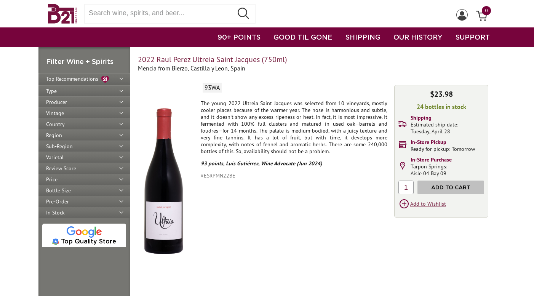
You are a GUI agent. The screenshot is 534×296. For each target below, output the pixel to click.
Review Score (61, 168)
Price (52, 179)
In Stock (55, 212)
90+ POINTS (239, 37)
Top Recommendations (77, 79)
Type (51, 91)
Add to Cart (450, 187)
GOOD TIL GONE (303, 37)
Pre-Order (57, 201)
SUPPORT (473, 37)
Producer (56, 102)
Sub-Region (59, 146)
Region (54, 135)
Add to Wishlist (428, 203)
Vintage (55, 113)
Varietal (55, 157)
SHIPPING (363, 37)
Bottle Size (58, 190)
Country (55, 124)
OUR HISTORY (418, 37)
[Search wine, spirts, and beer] (161, 13)
